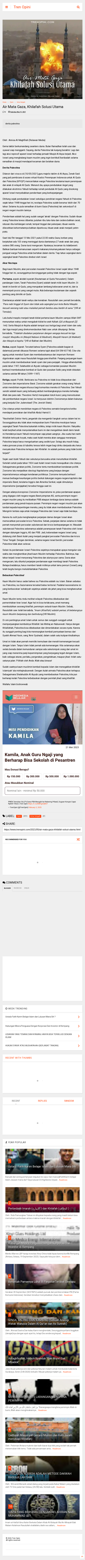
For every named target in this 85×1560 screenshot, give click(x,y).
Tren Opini (22, 7)
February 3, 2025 (35, 807)
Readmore (63, 1180)
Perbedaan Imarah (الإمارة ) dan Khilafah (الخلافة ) (38, 1208)
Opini (11, 102)
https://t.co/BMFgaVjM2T (38, 804)
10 (10, 1506)
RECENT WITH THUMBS (18, 1058)
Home (4, 102)
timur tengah (21, 102)
